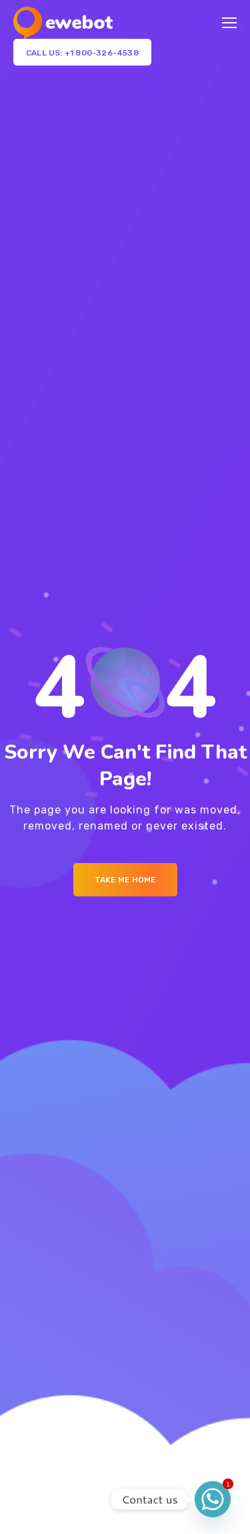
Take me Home (125, 879)
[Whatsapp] (213, 1499)
